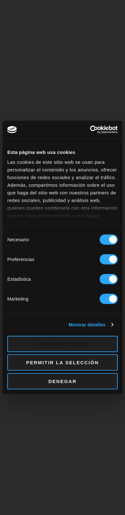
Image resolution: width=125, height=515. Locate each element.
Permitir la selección (62, 362)
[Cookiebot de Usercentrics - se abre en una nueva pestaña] (90, 130)
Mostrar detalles (87, 324)
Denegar (62, 381)
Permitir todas (62, 343)
